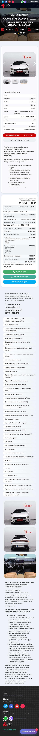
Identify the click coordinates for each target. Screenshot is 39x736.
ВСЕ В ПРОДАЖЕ (19, 135)
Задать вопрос (19, 272)
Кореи (21, 695)
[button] (34, 63)
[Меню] (35, 5)
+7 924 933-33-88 (31, 1)
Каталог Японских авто (11, 695)
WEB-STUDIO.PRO (9, 730)
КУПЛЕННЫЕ (19, 140)
